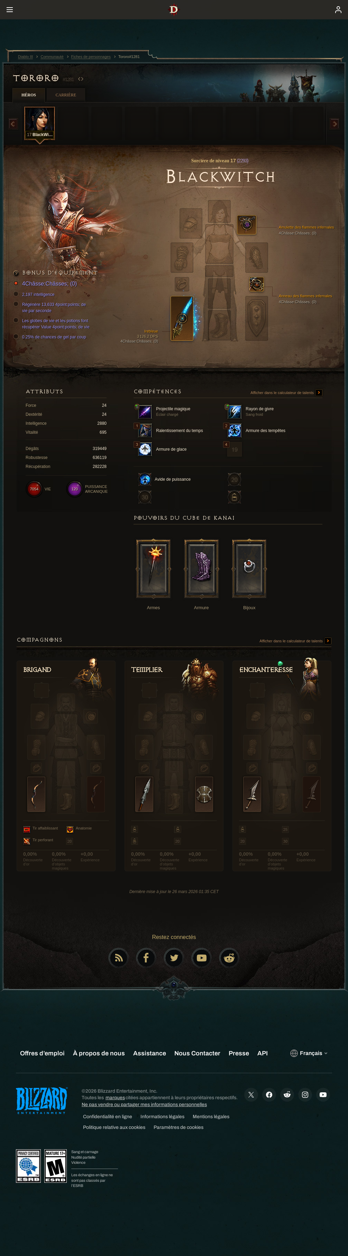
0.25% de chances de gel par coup (50, 337)
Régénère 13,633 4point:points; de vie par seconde (50, 307)
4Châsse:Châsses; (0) (46, 284)
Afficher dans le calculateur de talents (286, 393)
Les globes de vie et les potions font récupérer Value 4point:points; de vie (52, 323)
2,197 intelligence (34, 294)
